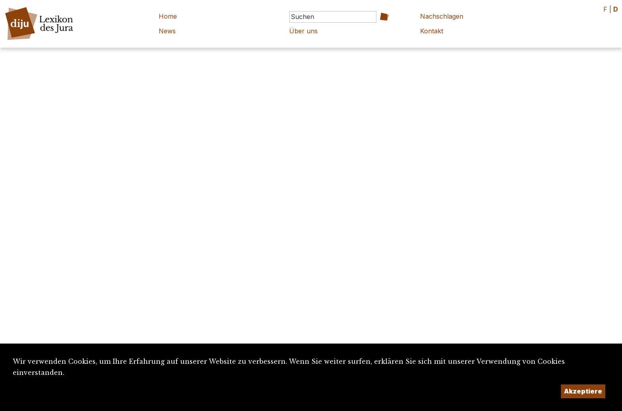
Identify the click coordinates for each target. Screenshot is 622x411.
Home (168, 16)
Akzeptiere (583, 391)
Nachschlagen (441, 16)
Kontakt (431, 31)
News (167, 31)
